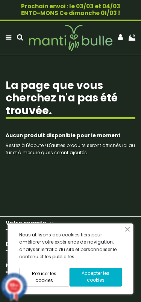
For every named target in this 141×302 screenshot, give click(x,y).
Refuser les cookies (44, 277)
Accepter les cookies (95, 276)
